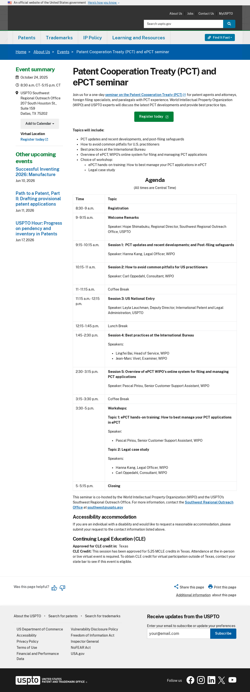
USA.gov (77, 654)
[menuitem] (27, 37)
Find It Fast (219, 37)
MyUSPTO (226, 13)
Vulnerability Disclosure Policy (94, 629)
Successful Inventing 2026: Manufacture (37, 172)
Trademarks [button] (59, 37)
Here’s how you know (104, 2)
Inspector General (85, 641)
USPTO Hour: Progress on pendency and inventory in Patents (39, 228)
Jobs (190, 13)
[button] (189, 588)
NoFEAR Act (81, 648)
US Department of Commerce (40, 629)
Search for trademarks (102, 616)
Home (21, 52)
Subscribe (223, 633)
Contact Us (206, 13)
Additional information (193, 595)
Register (34, 139)
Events (63, 52)
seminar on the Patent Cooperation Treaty (145, 95)
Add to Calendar (39, 124)
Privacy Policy (27, 641)
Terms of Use (27, 648)
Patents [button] (26, 37)
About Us (175, 13)
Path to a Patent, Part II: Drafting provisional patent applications (38, 199)
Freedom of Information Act (92, 635)
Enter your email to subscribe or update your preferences (191, 626)
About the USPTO (27, 616)
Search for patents (63, 616)
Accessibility (26, 635)
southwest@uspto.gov (105, 507)
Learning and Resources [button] (138, 37)
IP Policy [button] (92, 37)
